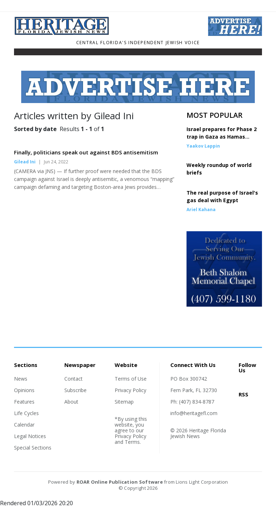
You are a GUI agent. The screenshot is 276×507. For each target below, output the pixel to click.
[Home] (105, 33)
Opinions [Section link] (24, 390)
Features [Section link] (24, 401)
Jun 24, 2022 (56, 162)
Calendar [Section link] (24, 424)
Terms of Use (131, 378)
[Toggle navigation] (18, 53)
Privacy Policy (130, 390)
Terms (132, 441)
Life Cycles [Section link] (26, 413)
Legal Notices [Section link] (30, 436)
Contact (73, 378)
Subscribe (75, 390)
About (71, 401)
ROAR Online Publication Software (120, 482)
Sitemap (124, 401)
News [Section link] (20, 378)
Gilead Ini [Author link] (25, 162)
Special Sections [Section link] (32, 447)
